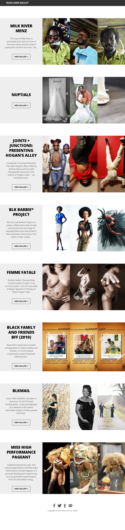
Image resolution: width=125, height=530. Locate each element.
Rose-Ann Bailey (17, 2)
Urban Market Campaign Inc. (68, 8)
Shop (116, 8)
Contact (104, 8)
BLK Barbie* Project (21, 212)
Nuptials (21, 94)
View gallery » (21, 56)
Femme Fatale (21, 272)
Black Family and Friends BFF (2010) (21, 332)
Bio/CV (30, 8)
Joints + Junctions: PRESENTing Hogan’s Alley (21, 148)
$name (54, 505)
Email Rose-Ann (70, 505)
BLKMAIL (91, 8)
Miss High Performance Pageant (21, 452)
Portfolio (42, 8)
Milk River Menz (21, 28)
